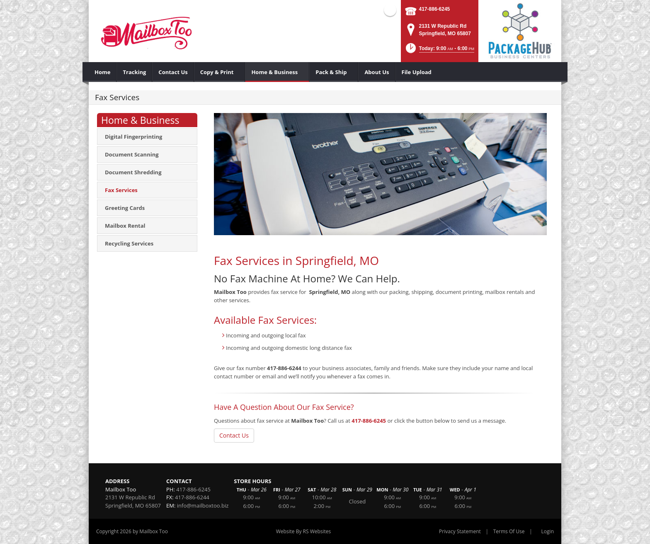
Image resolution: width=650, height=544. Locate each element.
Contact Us (234, 435)
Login (547, 531)
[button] (439, 51)
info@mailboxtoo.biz (203, 505)
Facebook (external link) (390, 10)
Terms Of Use (509, 531)
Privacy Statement (460, 531)
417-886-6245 (434, 9)
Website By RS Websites (303, 531)
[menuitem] (102, 72)
